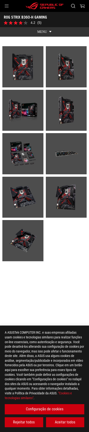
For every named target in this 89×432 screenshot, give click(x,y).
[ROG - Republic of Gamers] (45, 6)
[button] (6, 6)
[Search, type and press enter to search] (73, 6)
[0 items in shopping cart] (82, 6)
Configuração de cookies (44, 409)
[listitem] (22, 66)
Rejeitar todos (24, 422)
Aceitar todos (65, 422)
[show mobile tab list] (44, 32)
